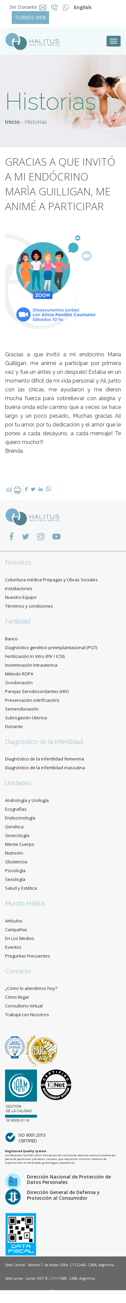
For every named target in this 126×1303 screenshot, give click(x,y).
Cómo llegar (17, 997)
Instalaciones (18, 588)
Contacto (18, 971)
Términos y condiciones (29, 606)
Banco (11, 639)
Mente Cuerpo (19, 844)
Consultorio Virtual (24, 1006)
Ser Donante (23, 7)
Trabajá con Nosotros (27, 1014)
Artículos (14, 921)
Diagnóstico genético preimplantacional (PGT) (51, 647)
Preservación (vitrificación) (32, 700)
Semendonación (22, 709)
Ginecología (17, 835)
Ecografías (16, 809)
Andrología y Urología (27, 800)
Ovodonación (19, 683)
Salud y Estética (21, 888)
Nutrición (14, 853)
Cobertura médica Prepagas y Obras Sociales (51, 580)
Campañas (16, 929)
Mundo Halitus (25, 903)
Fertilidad (17, 621)
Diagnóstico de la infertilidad (44, 741)
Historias (36, 121)
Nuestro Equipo (21, 597)
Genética (14, 827)
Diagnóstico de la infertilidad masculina (45, 768)
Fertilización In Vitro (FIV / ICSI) (35, 656)
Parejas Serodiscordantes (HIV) (37, 691)
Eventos (13, 947)
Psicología (15, 870)
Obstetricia (16, 862)
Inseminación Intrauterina (31, 665)
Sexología (15, 879)
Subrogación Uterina (26, 718)
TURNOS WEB (30, 17)
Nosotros (18, 562)
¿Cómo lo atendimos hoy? (31, 988)
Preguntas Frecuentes (27, 956)
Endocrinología (20, 818)
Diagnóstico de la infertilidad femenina (44, 759)
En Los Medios (19, 938)
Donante (14, 726)
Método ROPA (19, 674)
